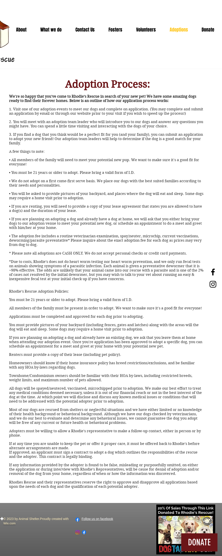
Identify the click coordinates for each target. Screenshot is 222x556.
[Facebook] (77, 519)
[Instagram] (77, 532)
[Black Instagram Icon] (212, 284)
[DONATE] (199, 542)
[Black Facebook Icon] (212, 272)
